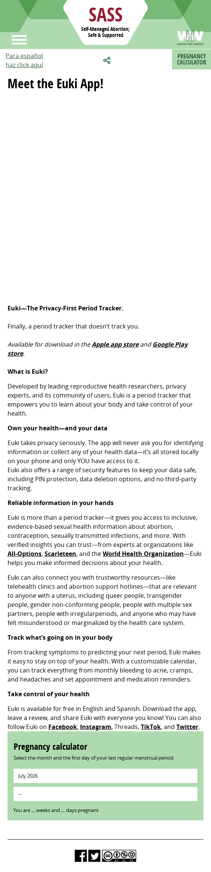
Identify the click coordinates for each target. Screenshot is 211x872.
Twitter (187, 727)
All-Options (25, 554)
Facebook (62, 727)
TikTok (151, 727)
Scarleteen (60, 554)
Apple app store (115, 344)
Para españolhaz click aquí (24, 60)
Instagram (95, 727)
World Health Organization (143, 554)
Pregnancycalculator (191, 59)
